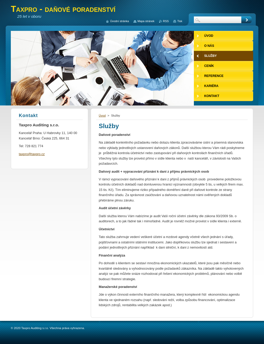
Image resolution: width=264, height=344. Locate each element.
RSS (166, 21)
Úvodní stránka (119, 21)
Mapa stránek (145, 21)
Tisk (179, 21)
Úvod (102, 115)
